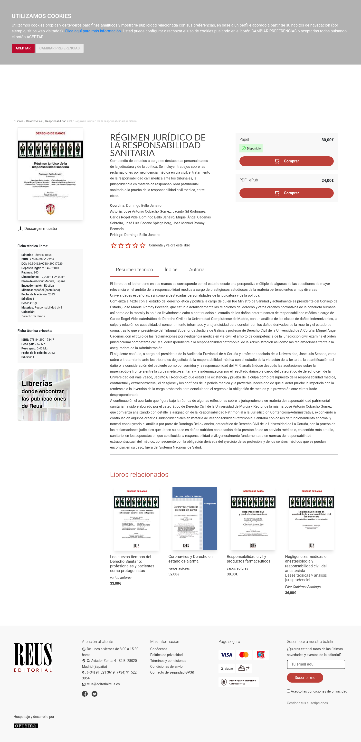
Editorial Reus (43, 255)
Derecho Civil (34, 121)
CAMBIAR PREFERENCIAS (59, 48)
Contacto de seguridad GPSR (172, 672)
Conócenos (159, 649)
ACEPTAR (23, 48)
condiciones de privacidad (327, 691)
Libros (19, 121)
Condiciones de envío (166, 666)
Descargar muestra (37, 228)
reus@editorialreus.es (101, 684)
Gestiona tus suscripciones (307, 703)
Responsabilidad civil (58, 121)
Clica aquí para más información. (93, 31)
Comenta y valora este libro (169, 245)
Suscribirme (305, 677)
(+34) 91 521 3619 (98, 672)
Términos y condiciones (168, 661)
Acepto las (319, 691)
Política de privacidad (166, 655)
